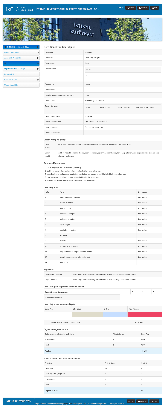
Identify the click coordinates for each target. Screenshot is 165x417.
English (120, 7)
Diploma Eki (9, 74)
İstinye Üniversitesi (11, 52)
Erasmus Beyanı (10, 80)
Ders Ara (131, 8)
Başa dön (154, 401)
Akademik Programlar (12, 58)
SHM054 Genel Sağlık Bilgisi (16, 47)
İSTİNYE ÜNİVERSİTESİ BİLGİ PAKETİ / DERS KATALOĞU (52, 9)
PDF (154, 8)
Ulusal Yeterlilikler (11, 85)
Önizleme (143, 8)
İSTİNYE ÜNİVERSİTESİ (18, 401)
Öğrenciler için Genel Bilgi (14, 69)
